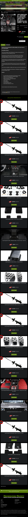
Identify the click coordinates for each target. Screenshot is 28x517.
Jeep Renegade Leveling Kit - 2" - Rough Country (14, 196)
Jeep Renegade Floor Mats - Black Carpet (14, 451)
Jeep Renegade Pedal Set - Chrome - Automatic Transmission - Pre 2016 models (14, 281)
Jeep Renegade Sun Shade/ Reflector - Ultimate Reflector (14, 260)
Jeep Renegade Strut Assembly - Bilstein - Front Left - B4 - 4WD (14, 302)
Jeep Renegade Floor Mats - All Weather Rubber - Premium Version (14, 175)
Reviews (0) (8, 44)
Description (3, 44)
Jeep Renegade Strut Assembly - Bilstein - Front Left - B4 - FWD (14, 154)
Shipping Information (8, 502)
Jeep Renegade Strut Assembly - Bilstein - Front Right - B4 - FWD (14, 133)
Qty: (17, 36)
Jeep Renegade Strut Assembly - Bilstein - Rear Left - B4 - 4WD (14, 366)
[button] (2, 29)
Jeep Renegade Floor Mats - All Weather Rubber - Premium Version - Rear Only (14, 239)
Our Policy (6, 503)
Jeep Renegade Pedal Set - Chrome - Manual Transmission (14, 345)
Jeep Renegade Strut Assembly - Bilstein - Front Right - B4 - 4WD (14, 472)
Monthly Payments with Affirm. (19, 0)
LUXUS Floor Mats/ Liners (23, 25)
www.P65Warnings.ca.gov (6, 92)
